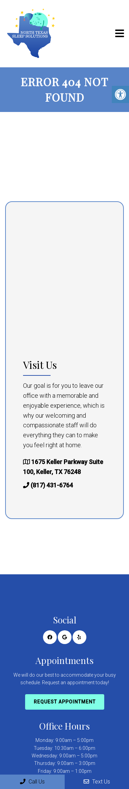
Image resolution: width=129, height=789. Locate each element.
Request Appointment (65, 702)
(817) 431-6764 (52, 485)
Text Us (97, 781)
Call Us (32, 781)
